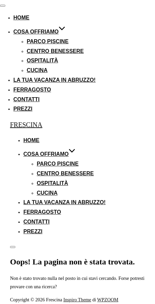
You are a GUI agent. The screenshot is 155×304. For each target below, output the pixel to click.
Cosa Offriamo (39, 32)
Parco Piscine (47, 41)
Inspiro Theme (77, 299)
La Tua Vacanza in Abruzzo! (54, 80)
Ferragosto (32, 90)
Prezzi (22, 109)
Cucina (37, 70)
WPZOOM (107, 299)
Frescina (26, 124)
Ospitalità (42, 60)
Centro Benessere (55, 51)
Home (21, 17)
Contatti (26, 99)
